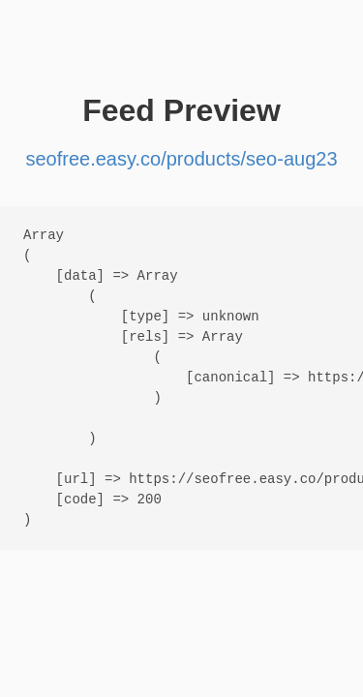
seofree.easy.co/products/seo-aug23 (181, 158)
